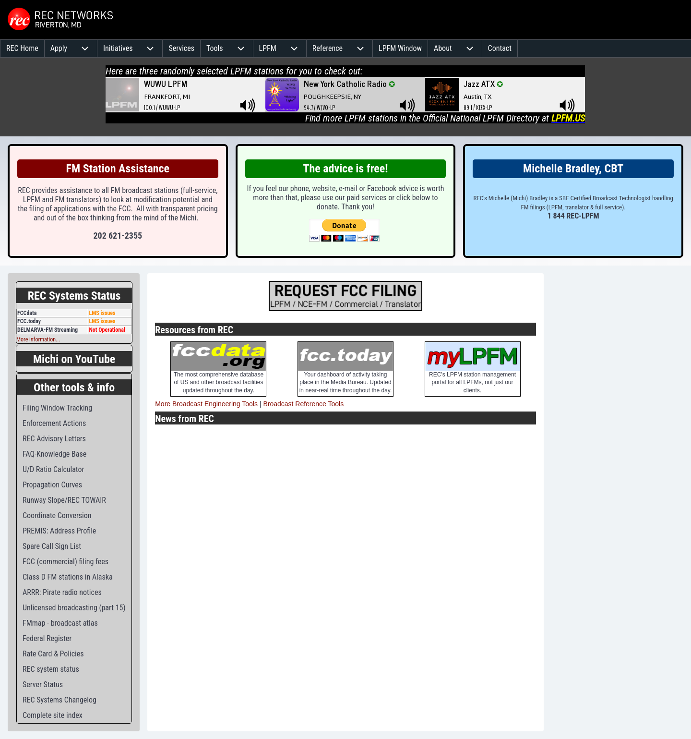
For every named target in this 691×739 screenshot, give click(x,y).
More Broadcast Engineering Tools (206, 404)
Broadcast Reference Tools (303, 404)
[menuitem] (22, 48)
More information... (38, 339)
